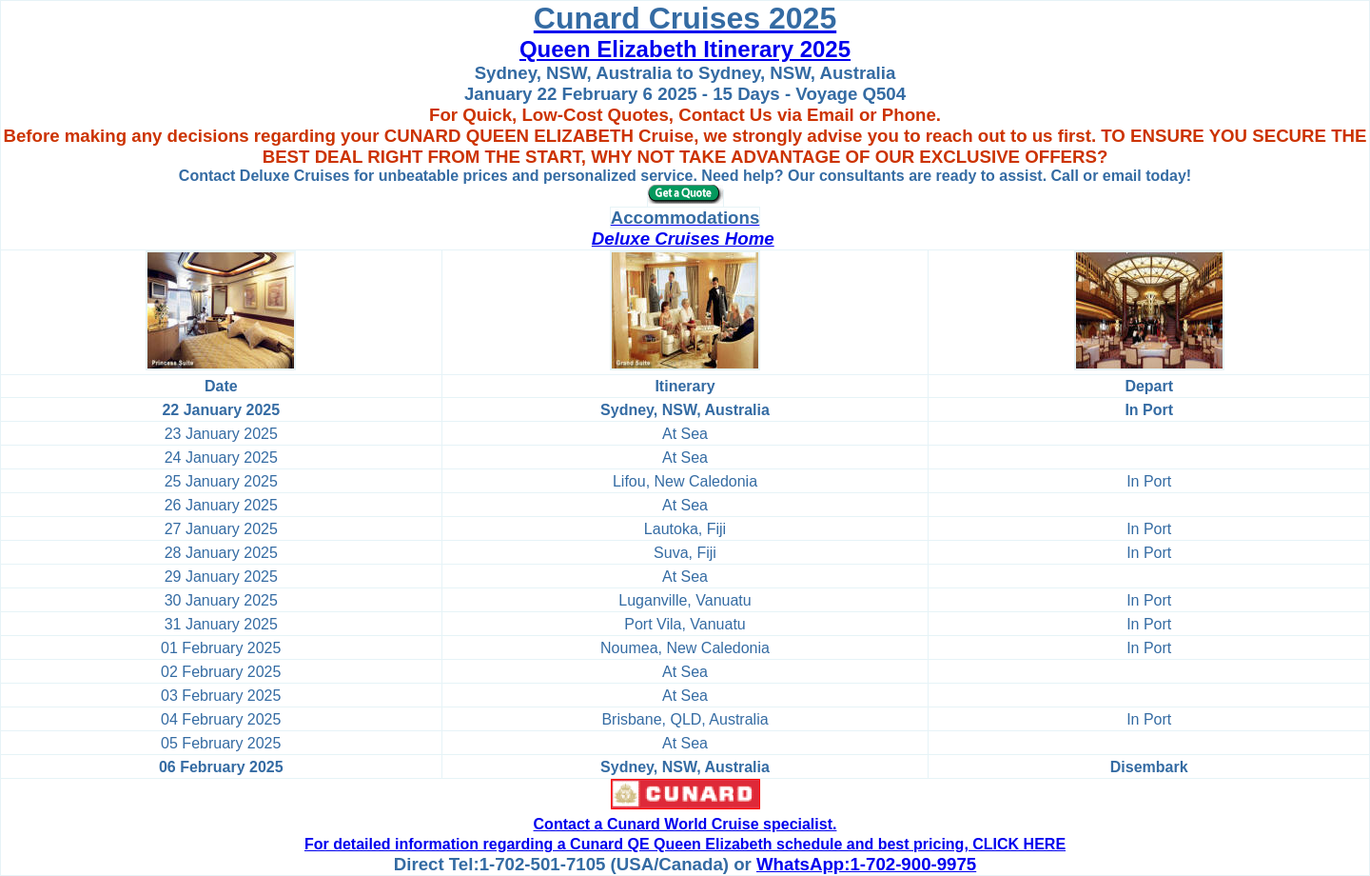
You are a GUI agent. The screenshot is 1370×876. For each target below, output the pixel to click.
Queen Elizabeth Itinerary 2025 (685, 49)
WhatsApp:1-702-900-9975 (866, 864)
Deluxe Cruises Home (683, 239)
